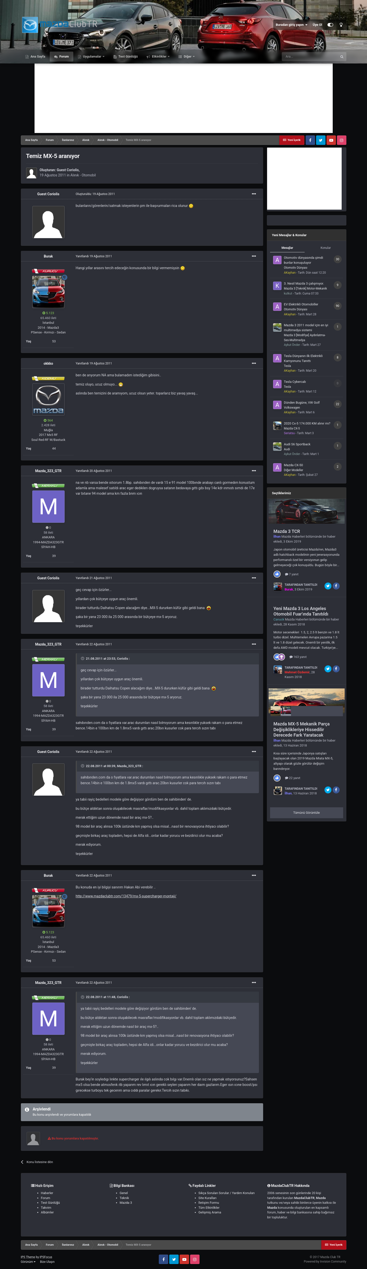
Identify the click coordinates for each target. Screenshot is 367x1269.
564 (48, 420)
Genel (124, 1193)
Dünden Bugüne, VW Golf (302, 402)
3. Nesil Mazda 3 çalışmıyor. (304, 283)
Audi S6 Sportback (297, 444)
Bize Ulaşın (47, 1262)
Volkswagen (292, 407)
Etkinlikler (159, 56)
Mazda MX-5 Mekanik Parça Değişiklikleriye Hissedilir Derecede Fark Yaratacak (302, 729)
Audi (287, 449)
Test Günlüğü (128, 56)
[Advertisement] (184, 98)
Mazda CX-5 (292, 428)
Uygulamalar (92, 56)
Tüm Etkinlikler (209, 1207)
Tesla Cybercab (295, 382)
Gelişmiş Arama (210, 1212)
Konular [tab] (326, 248)
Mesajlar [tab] (287, 248)
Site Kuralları (208, 1198)
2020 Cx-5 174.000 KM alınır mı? (307, 423)
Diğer (187, 56)
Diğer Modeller (293, 470)
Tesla (287, 366)
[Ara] (309, 56)
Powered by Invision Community (325, 1261)
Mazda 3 (126, 1202)
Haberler (47, 1193)
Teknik (124, 1198)
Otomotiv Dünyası (295, 267)
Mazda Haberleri (293, 536)
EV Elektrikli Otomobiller (301, 304)
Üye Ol (317, 25)
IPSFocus (46, 1257)
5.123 (48, 313)
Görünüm (28, 1262)
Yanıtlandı (94, 256)
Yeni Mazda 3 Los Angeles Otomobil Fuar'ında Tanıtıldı (301, 611)
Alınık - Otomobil (83, 175)
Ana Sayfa (37, 56)
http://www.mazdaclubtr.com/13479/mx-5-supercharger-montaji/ (126, 896)
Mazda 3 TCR (287, 531)
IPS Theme (28, 1257)
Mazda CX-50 (293, 465)
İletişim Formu (209, 1202)
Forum (64, 56)
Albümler (47, 1212)
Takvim (46, 1207)
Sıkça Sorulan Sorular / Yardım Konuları (227, 1193)
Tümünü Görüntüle (306, 812)
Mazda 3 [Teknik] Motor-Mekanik (305, 288)
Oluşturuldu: (95, 194)
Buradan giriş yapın (292, 25)
